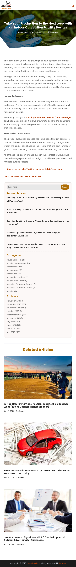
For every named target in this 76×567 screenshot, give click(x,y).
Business (53, 32)
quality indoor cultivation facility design (48, 117)
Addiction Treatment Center (19, 284)
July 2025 (11, 321)
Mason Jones (27, 32)
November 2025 (14, 307)
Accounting (12, 274)
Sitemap (62, 563)
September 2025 (14, 315)
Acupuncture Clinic (15, 280)
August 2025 (12, 318)
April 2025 (11, 332)
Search (65, 187)
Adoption (11, 291)
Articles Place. (34, 563)
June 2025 (11, 325)
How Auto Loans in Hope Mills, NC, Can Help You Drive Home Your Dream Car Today (36, 472)
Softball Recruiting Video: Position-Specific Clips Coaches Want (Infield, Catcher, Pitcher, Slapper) (36, 405)
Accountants (12, 270)
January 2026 (13, 301)
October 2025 (13, 311)
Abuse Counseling (15, 260)
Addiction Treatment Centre (19, 287)
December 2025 (14, 304)
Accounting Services (16, 277)
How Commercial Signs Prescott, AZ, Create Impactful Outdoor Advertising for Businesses (34, 539)
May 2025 (11, 328)
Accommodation (14, 266)
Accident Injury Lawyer (17, 263)
